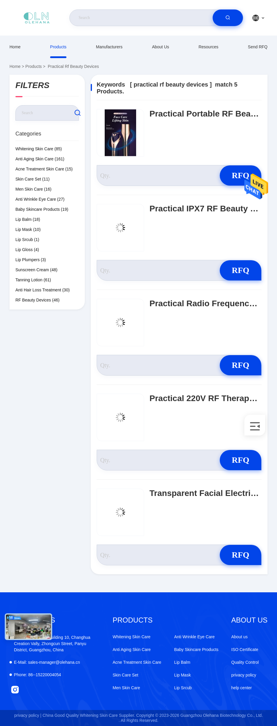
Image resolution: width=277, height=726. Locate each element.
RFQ (240, 175)
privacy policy (243, 675)
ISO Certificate (244, 649)
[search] (228, 17)
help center (241, 687)
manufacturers (109, 46)
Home (14, 46)
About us (160, 46)
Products (58, 46)
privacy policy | (28, 715)
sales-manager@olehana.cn (47, 662)
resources (208, 46)
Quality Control (245, 662)
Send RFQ (258, 46)
